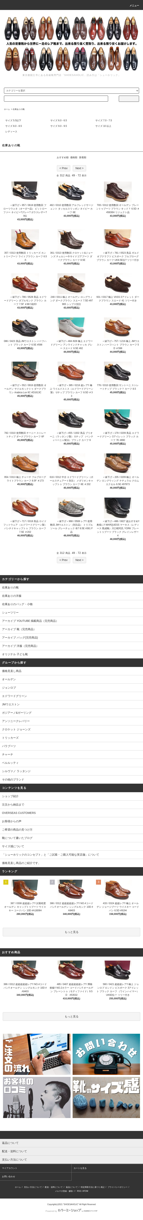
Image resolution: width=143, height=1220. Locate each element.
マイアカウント (9, 1168)
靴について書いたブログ (17, 838)
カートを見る (80, 1168)
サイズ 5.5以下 (13, 120)
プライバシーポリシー (118, 1187)
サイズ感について (13, 846)
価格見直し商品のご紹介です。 (21, 863)
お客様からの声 (11, 821)
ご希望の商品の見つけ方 (17, 829)
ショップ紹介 (10, 796)
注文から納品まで (13, 804)
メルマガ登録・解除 (64, 1191)
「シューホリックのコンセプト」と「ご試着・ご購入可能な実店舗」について (50, 854)
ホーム (7, 109)
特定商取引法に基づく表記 (93, 1187)
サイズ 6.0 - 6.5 (58, 120)
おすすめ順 (63, 157)
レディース (11, 131)
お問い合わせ (8, 1176)
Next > (79, 168)
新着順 (82, 157)
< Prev (64, 168)
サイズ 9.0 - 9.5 (58, 126)
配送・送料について (54, 1187)
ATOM (85, 1191)
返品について (72, 1187)
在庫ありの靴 (19, 109)
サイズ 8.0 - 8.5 (13, 126)
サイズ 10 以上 (103, 126)
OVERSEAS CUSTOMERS (19, 812)
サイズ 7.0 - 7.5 (103, 120)
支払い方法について (33, 1187)
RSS (79, 1191)
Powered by (71, 1211)
